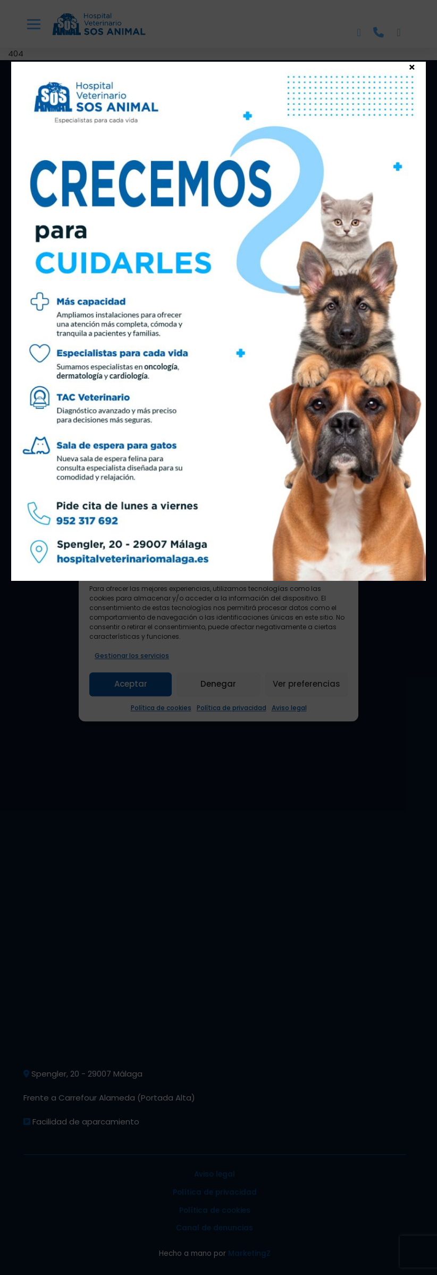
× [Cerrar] (411, 67)
